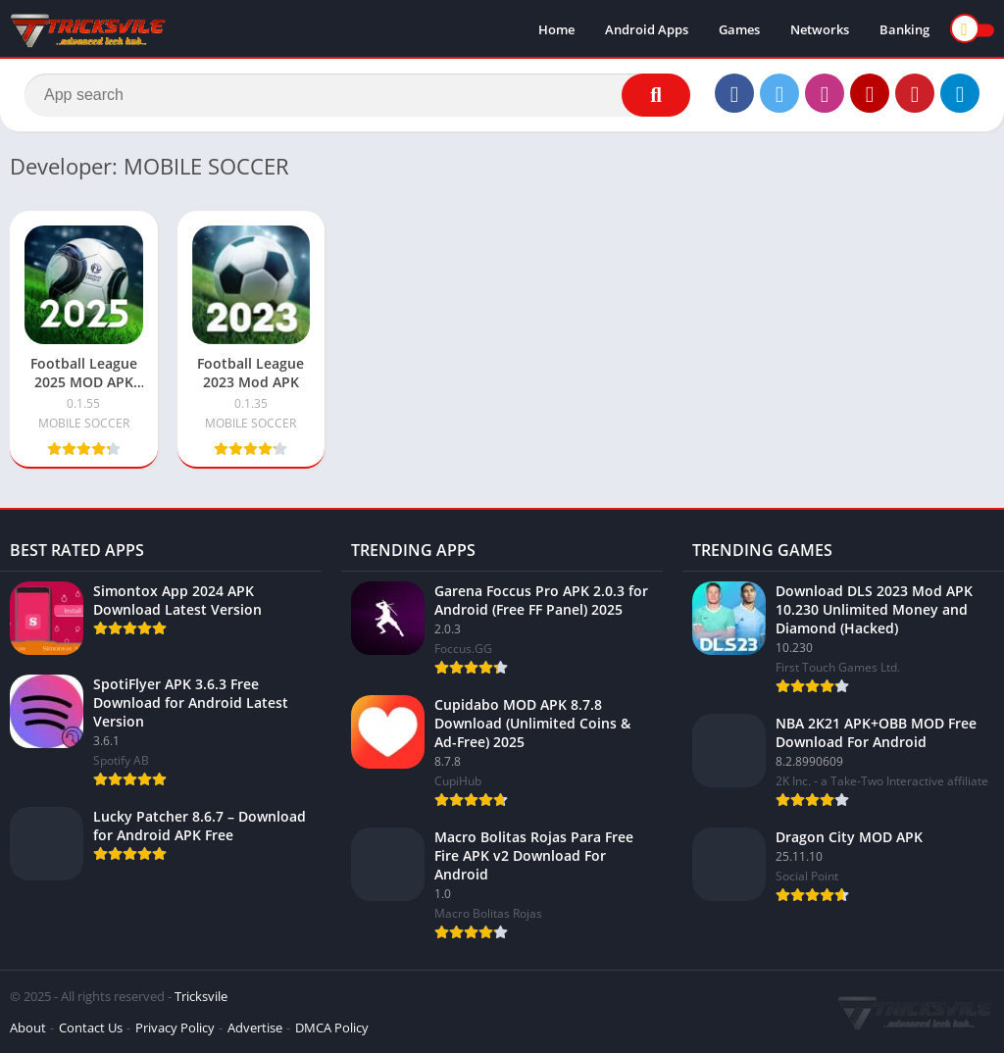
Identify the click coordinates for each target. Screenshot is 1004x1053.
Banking (904, 29)
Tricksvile (201, 996)
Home (556, 29)
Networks (819, 29)
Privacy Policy (175, 1027)
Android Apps (646, 29)
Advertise (254, 1027)
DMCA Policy (332, 1027)
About (28, 1027)
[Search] (357, 95)
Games (739, 29)
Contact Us (91, 1027)
